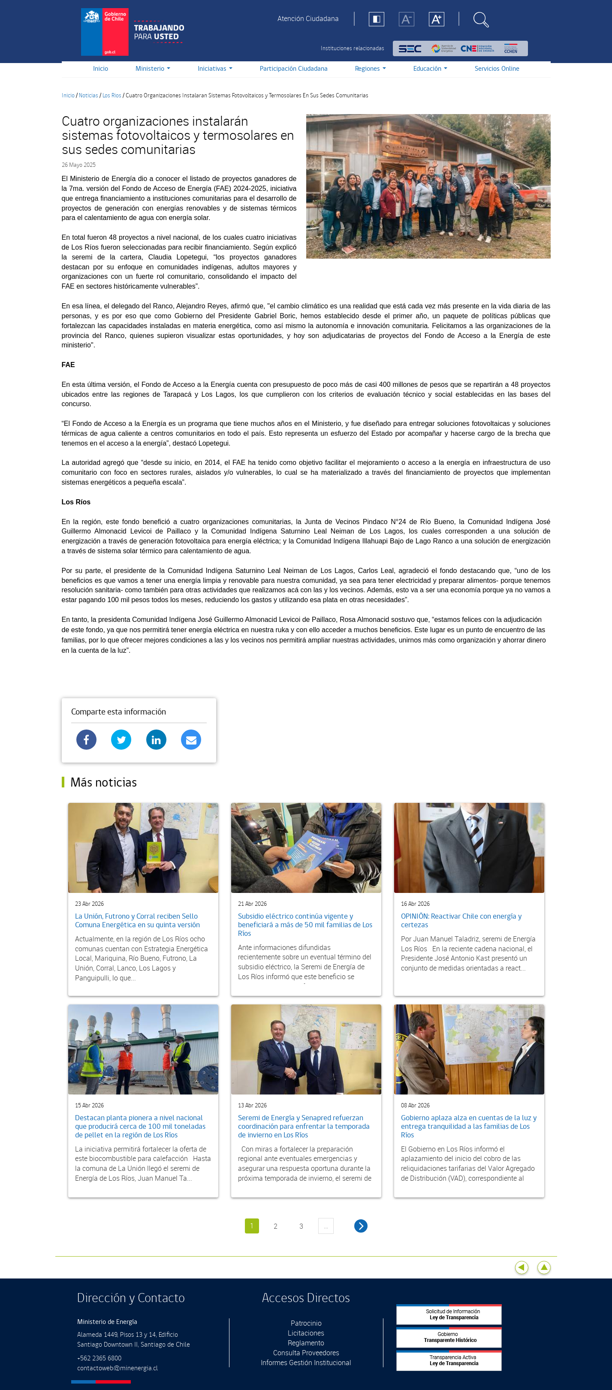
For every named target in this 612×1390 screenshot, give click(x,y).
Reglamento (306, 1343)
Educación (430, 69)
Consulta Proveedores (306, 1352)
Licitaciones (306, 1333)
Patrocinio (306, 1323)
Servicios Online (497, 69)
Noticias (88, 95)
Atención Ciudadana (308, 18)
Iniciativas (215, 69)
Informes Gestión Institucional (306, 1362)
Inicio (100, 69)
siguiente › (361, 1226)
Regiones (370, 69)
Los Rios (112, 95)
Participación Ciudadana (294, 69)
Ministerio (153, 69)
